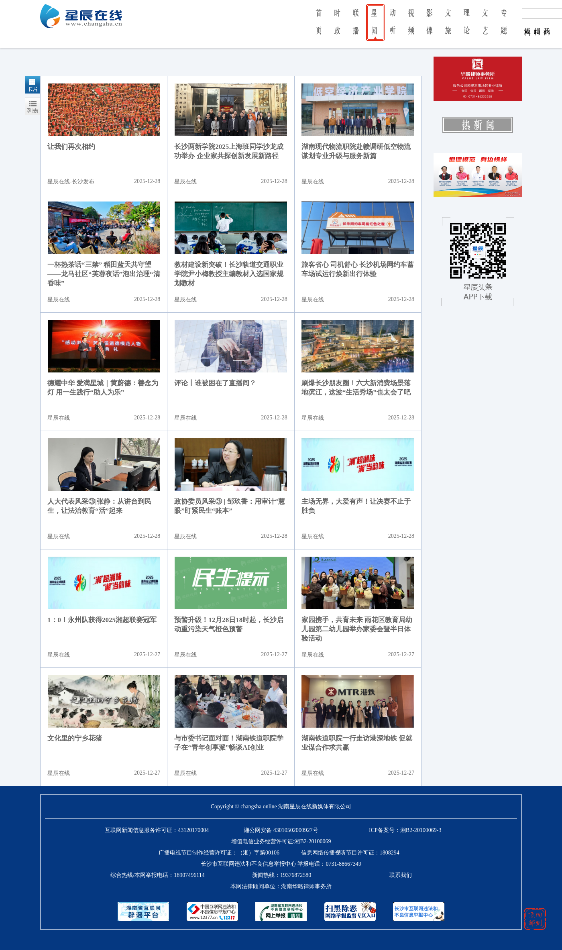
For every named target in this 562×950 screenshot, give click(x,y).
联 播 (355, 27)
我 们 (547, 23)
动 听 (392, 27)
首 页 (319, 27)
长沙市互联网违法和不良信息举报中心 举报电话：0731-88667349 (281, 864)
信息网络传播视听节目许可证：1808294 (350, 853)
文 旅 (448, 27)
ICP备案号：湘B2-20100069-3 (405, 830)
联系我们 (400, 875)
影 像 (429, 27)
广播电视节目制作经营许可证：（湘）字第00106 (219, 853)
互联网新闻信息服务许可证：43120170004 (157, 830)
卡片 (32, 85)
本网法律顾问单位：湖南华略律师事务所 (281, 886)
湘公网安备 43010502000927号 (281, 830)
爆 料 (527, 23)
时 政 (337, 27)
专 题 (503, 27)
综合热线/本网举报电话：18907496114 (157, 875)
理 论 (466, 27)
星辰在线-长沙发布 (70, 182)
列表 (32, 106)
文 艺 (485, 27)
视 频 (411, 27)
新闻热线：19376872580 (281, 875)
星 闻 (374, 27)
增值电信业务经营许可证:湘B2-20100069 (281, 841)
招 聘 (537, 23)
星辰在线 (185, 182)
